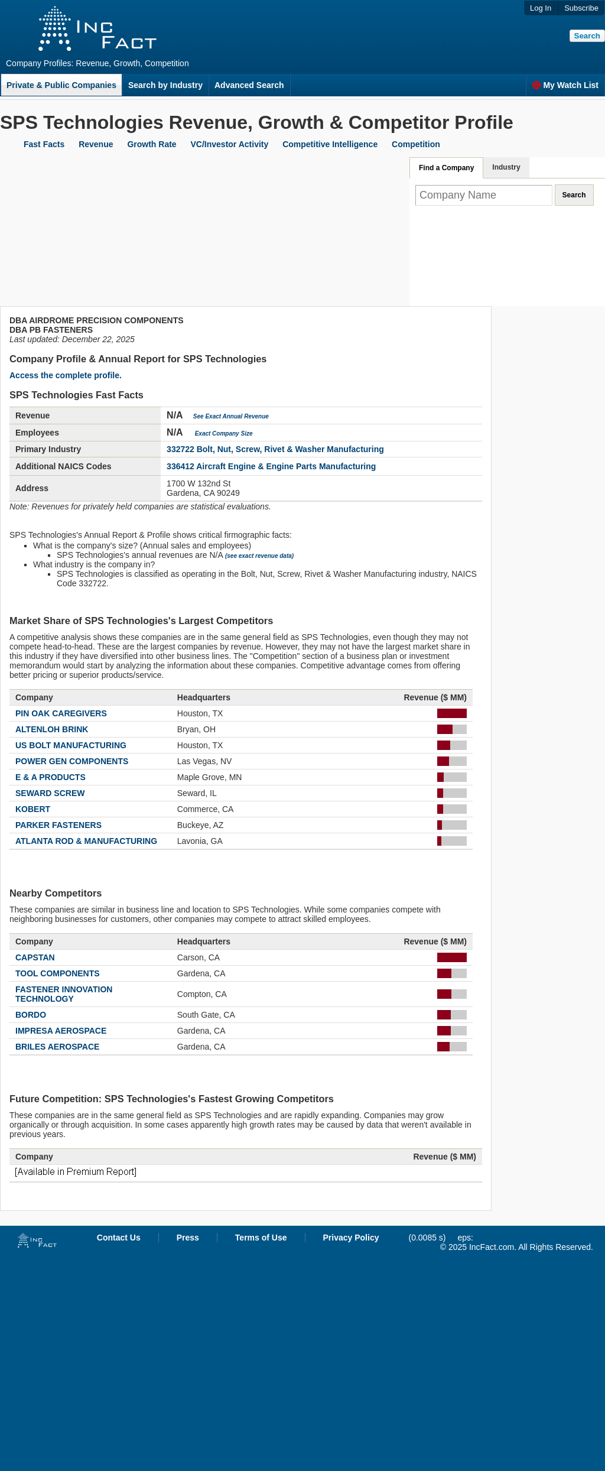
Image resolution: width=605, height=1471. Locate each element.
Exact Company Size (224, 433)
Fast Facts (44, 144)
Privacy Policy (351, 1237)
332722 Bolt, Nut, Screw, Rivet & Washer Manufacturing (275, 449)
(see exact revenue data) (259, 556)
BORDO (30, 1014)
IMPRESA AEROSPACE (60, 1030)
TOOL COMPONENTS (57, 973)
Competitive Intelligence (330, 144)
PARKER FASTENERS (58, 825)
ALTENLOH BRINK (51, 729)
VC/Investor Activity (230, 144)
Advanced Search (249, 85)
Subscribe (581, 8)
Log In (540, 8)
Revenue (96, 144)
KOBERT (32, 809)
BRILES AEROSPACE (57, 1046)
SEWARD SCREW (49, 793)
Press (188, 1237)
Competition (416, 144)
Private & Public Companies (61, 85)
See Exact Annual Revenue (231, 416)
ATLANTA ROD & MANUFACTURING (86, 841)
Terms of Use (261, 1237)
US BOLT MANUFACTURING (70, 745)
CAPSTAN (35, 957)
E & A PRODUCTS (50, 777)
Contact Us (119, 1237)
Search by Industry (165, 85)
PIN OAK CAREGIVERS (61, 713)
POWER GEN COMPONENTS (71, 761)
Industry (506, 167)
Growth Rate (151, 144)
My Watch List (565, 85)
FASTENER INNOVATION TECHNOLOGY (63, 994)
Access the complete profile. (65, 375)
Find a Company (446, 168)
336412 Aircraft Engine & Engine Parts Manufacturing (271, 466)
